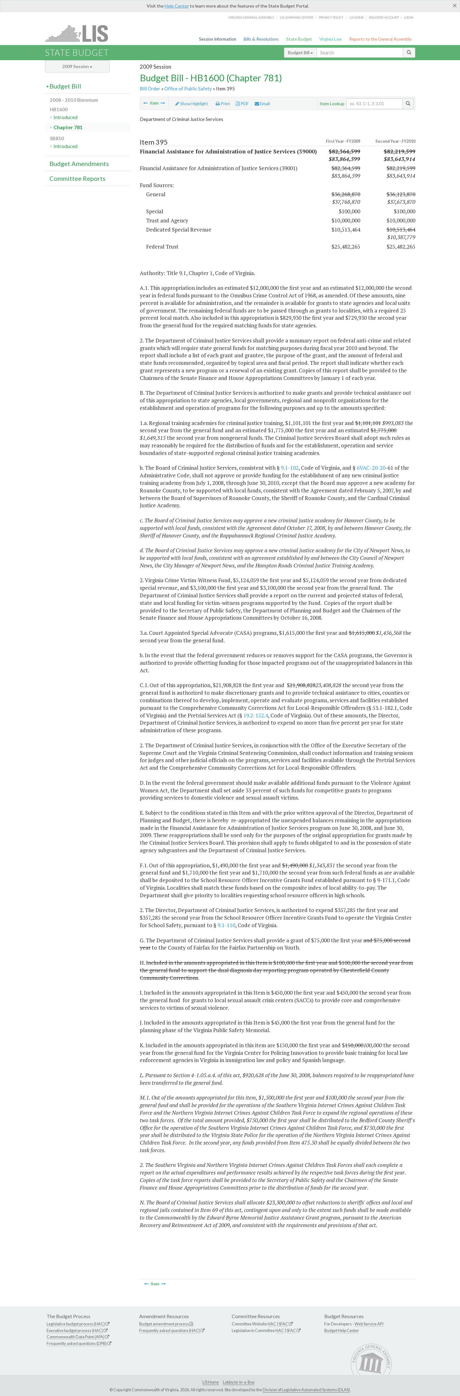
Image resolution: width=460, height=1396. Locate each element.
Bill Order (150, 88)
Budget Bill (300, 52)
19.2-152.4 (255, 715)
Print (223, 103)
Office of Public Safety (188, 88)
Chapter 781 (68, 127)
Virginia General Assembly (251, 17)
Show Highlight (191, 103)
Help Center (177, 6)
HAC (272, 1323)
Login (408, 17)
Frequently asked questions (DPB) (77, 1343)
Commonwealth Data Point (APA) (76, 1336)
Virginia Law (330, 39)
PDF (242, 103)
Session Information (217, 39)
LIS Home (210, 1382)
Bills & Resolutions (261, 39)
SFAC (283, 1323)
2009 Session (77, 66)
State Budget (299, 39)
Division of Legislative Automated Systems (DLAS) (306, 1389)
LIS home (356, 17)
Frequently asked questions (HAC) (169, 1330)
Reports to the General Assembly (380, 39)
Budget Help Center (341, 1330)
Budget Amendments (79, 163)
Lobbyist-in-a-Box (238, 1382)
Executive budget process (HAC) (75, 1330)
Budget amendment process (164, 1323)
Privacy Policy (331, 17)
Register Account (384, 17)
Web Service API (369, 1323)
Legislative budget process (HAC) (76, 1323)
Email (262, 103)
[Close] (454, 5)
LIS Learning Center (296, 17)
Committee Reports (77, 178)
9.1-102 (289, 467)
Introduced (65, 117)
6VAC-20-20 (371, 467)
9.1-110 (226, 925)
